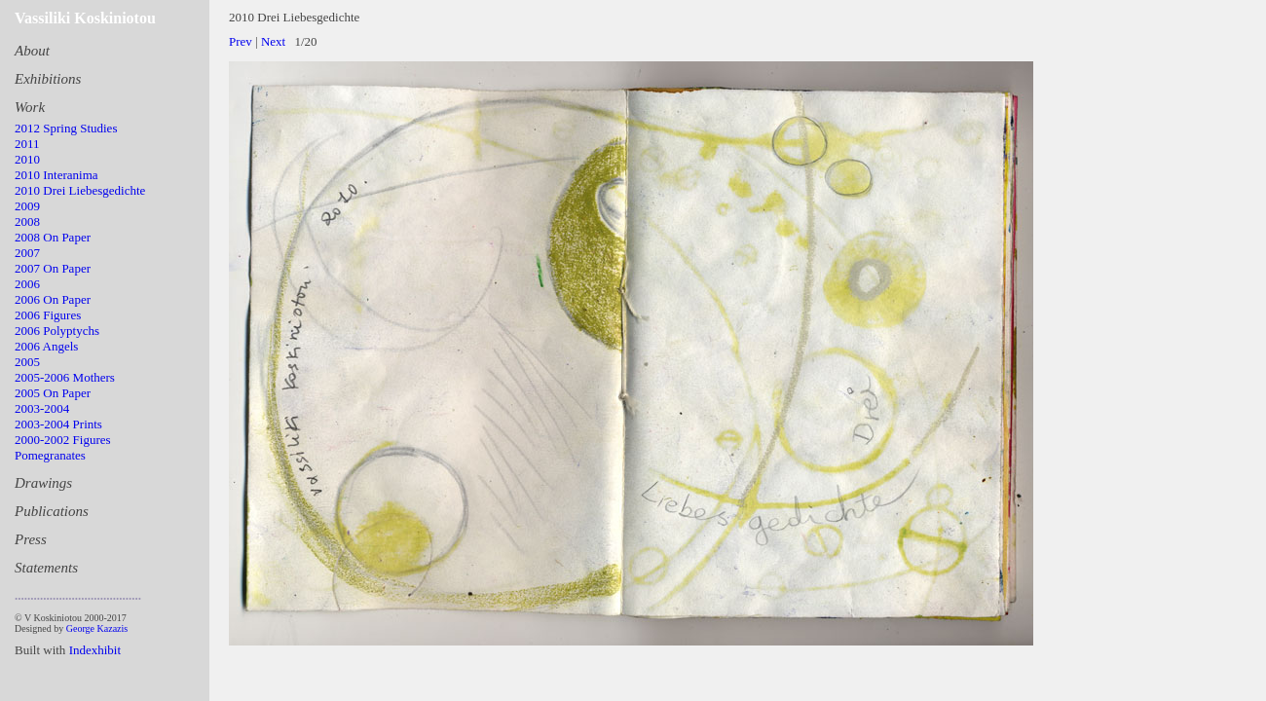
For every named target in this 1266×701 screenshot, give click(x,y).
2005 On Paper (53, 393)
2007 (27, 252)
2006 (27, 284)
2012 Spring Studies (66, 128)
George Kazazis (97, 628)
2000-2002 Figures (63, 439)
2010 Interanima (56, 174)
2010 (27, 159)
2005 (27, 361)
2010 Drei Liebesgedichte (80, 190)
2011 (27, 143)
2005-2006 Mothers (65, 377)
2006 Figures (48, 315)
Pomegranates (50, 455)
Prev (240, 41)
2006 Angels (46, 346)
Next (273, 41)
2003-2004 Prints (58, 424)
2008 (27, 221)
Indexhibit (95, 650)
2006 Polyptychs (57, 330)
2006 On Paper (53, 299)
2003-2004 (42, 408)
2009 (27, 206)
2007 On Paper (53, 268)
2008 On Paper (53, 237)
